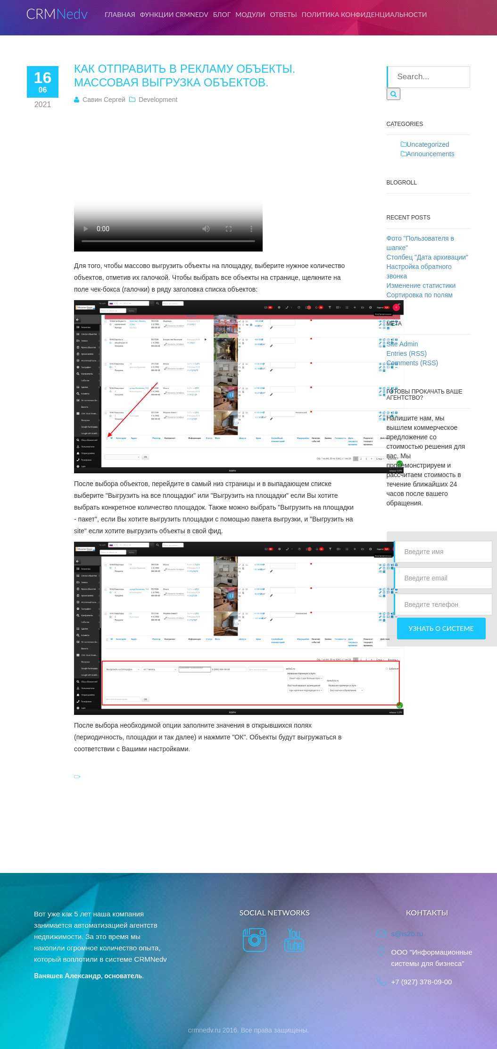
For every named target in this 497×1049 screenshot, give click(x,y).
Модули (250, 14)
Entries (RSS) (407, 353)
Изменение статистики (421, 285)
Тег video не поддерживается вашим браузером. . (168, 181)
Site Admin (402, 344)
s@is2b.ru (407, 934)
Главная (120, 14)
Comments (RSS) (413, 363)
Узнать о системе (441, 628)
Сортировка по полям (420, 295)
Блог (222, 14)
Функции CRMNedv (174, 14)
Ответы (283, 14)
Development (158, 99)
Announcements (431, 154)
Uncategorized (428, 144)
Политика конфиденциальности (364, 14)
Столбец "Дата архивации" (427, 257)
